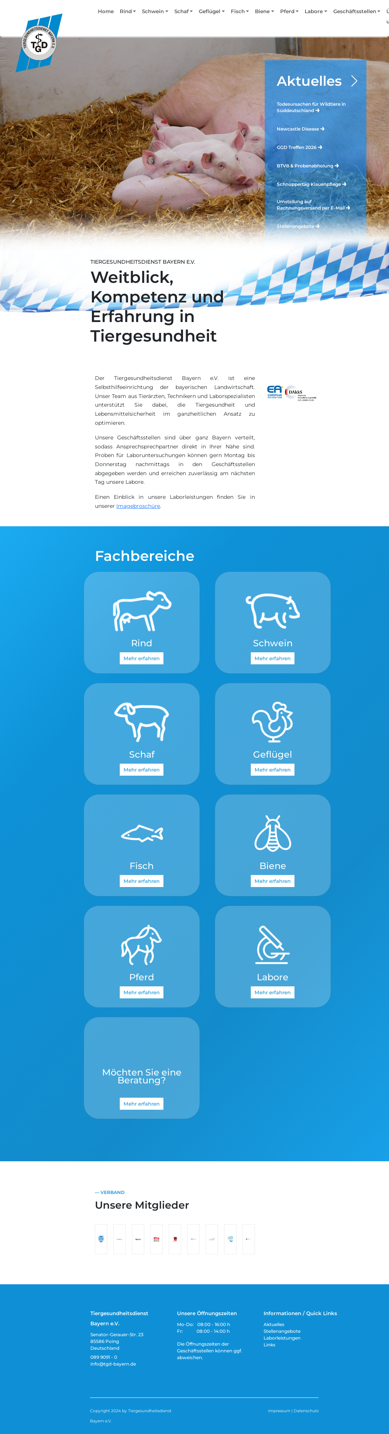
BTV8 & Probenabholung (308, 165)
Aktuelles (309, 81)
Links (269, 1344)
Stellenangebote (298, 226)
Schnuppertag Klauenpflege (312, 184)
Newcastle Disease (301, 128)
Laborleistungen (282, 1338)
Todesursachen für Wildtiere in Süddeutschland (311, 107)
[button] (128, 13)
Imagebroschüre (138, 506)
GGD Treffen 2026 (300, 147)
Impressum (279, 1410)
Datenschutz (306, 1410)
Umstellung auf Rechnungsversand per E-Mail (314, 205)
